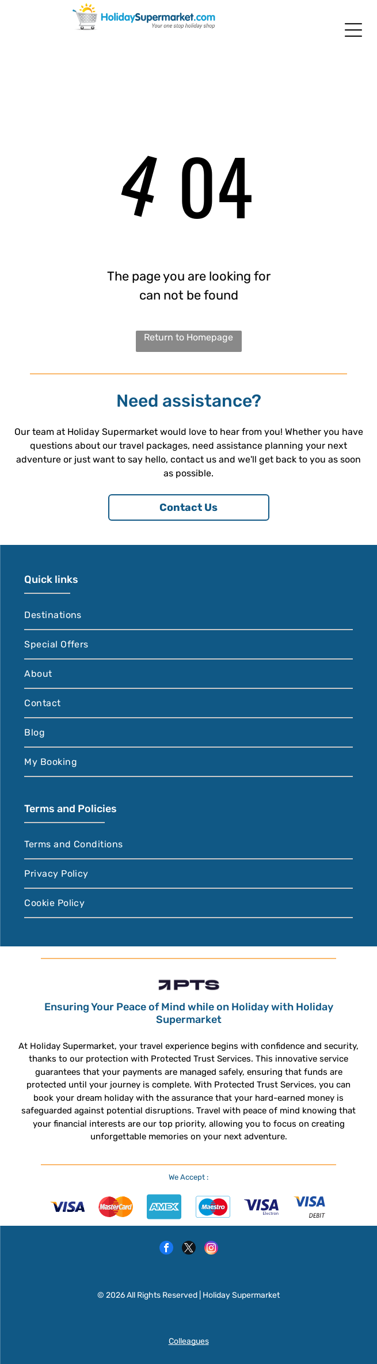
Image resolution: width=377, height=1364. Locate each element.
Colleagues (189, 1341)
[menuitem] (188, 615)
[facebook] (166, 1249)
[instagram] (211, 1249)
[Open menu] (353, 30)
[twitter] (189, 1249)
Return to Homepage (188, 337)
